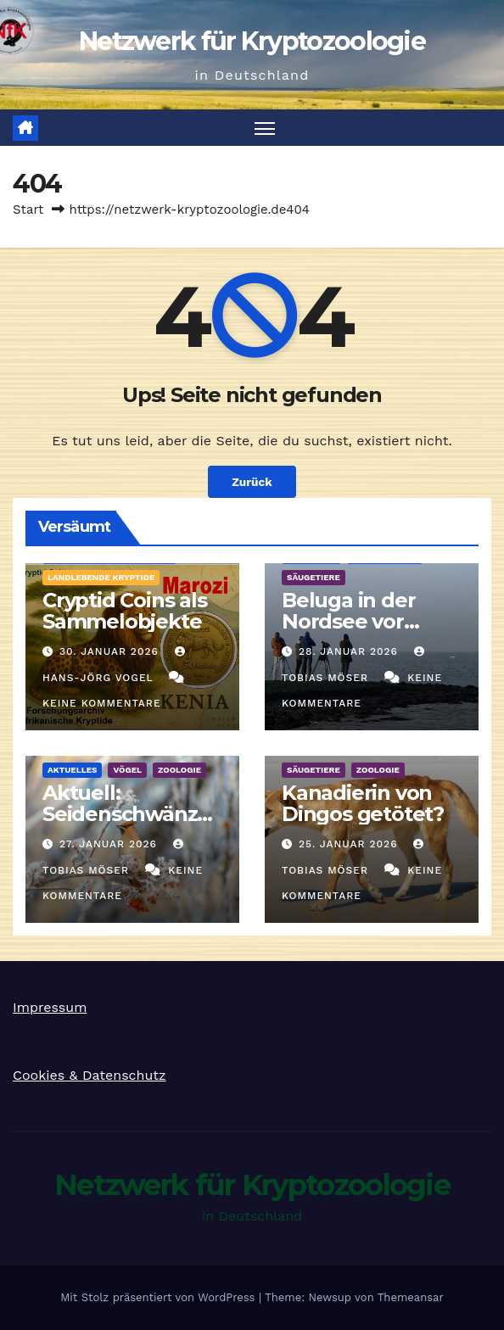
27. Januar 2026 (110, 844)
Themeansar (411, 1297)
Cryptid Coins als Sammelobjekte (124, 611)
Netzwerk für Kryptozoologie (252, 41)
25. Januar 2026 (350, 844)
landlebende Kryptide (101, 577)
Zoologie (179, 769)
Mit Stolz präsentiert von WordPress (159, 1297)
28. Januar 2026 (350, 651)
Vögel (127, 769)
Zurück (252, 482)
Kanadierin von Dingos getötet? (363, 803)
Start (28, 209)
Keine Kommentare (101, 703)
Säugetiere (313, 577)
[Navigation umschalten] (264, 127)
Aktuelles (72, 769)
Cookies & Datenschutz (89, 1075)
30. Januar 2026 (111, 651)
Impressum (50, 1007)
